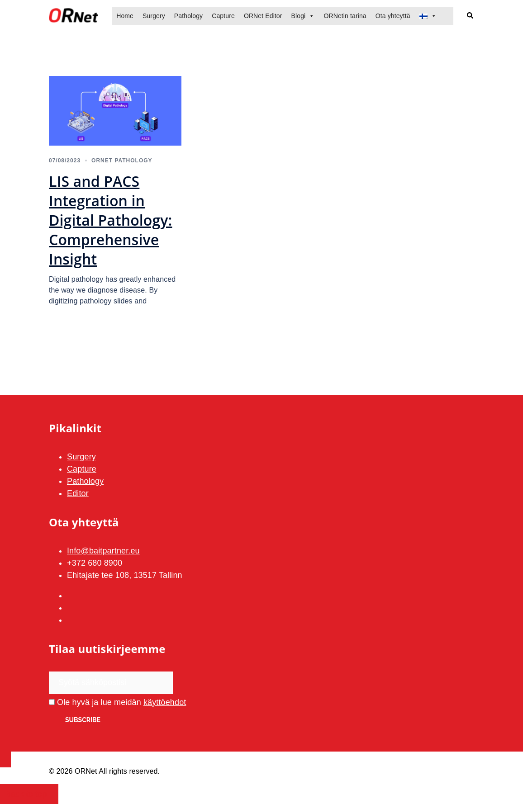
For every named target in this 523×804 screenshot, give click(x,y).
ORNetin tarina (344, 15)
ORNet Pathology (121, 160)
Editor (78, 493)
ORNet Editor (263, 15)
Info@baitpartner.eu (103, 550)
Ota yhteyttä (393, 15)
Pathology (188, 15)
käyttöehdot (164, 702)
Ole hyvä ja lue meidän (117, 702)
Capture (223, 15)
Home (124, 15)
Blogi (298, 15)
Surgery (154, 15)
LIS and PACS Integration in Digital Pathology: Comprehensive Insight (110, 220)
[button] (470, 16)
